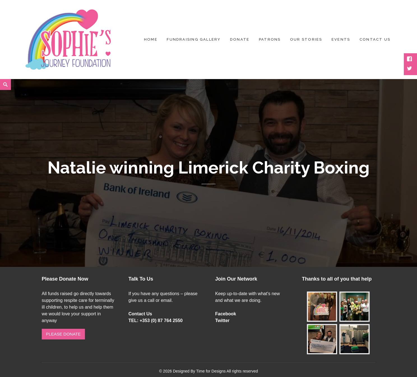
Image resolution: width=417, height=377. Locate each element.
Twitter (222, 320)
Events (341, 39)
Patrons (270, 39)
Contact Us (140, 313)
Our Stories (306, 39)
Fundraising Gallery (194, 39)
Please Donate (63, 334)
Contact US (375, 39)
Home (150, 39)
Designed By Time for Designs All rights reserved (215, 371)
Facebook (225, 313)
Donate (239, 39)
